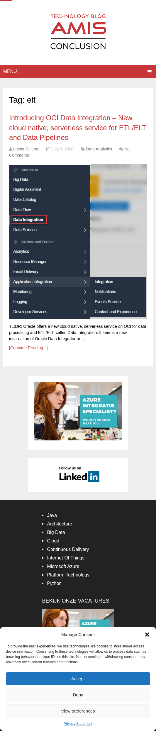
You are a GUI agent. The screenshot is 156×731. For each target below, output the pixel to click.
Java (52, 515)
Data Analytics (99, 149)
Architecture (59, 523)
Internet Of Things (65, 557)
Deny (78, 694)
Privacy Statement (78, 724)
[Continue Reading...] (28, 347)
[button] (147, 634)
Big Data (56, 532)
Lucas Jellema (26, 149)
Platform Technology (68, 574)
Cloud (53, 540)
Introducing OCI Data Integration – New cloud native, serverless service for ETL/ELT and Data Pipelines (77, 127)
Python (54, 583)
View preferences (78, 710)
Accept (78, 678)
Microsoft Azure (63, 566)
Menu (10, 71)
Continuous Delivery (68, 549)
